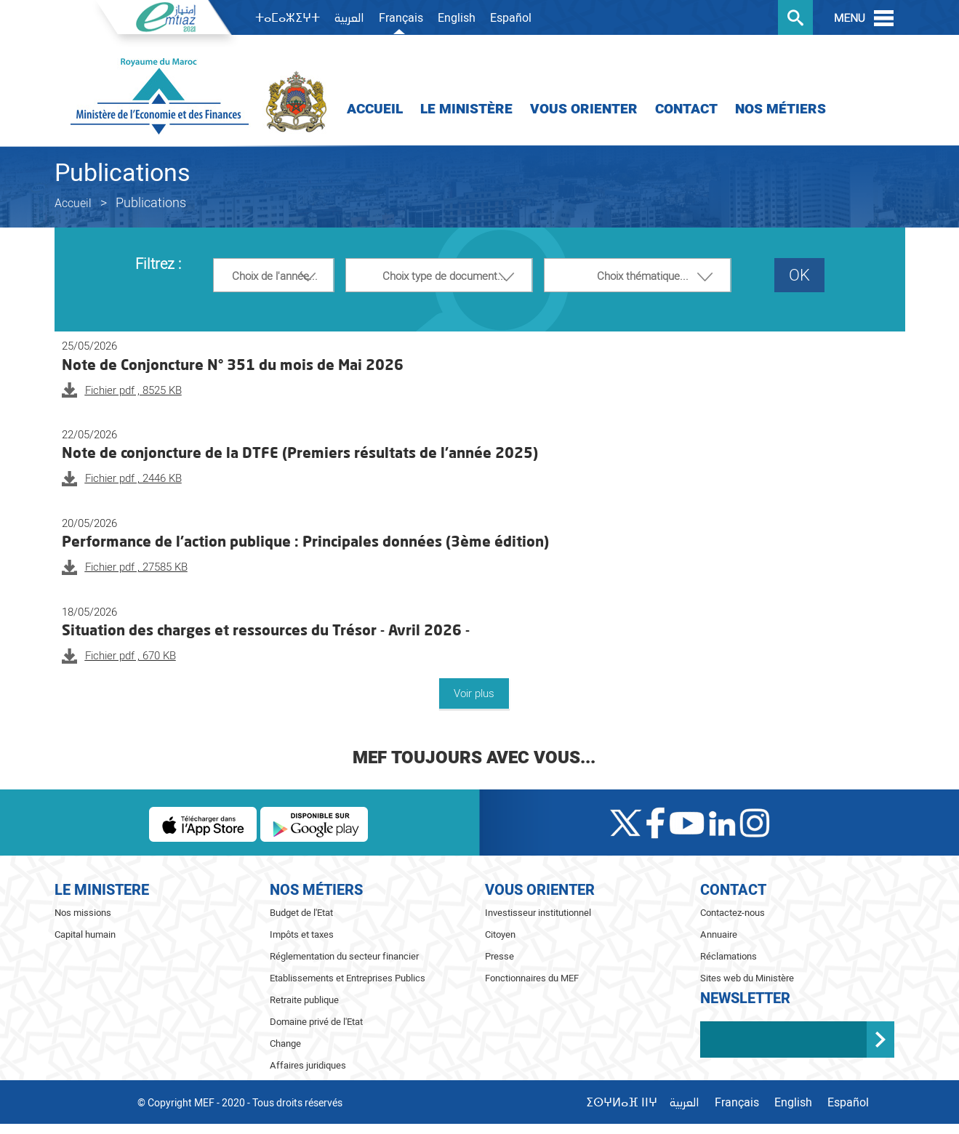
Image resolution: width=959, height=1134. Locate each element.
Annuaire (718, 934)
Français (401, 18)
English (457, 18)
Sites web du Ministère (747, 978)
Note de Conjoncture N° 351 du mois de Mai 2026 (233, 364)
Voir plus (474, 693)
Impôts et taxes (302, 934)
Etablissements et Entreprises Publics (347, 978)
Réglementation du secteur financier (344, 956)
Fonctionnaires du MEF (532, 978)
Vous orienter (584, 109)
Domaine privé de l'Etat (316, 1022)
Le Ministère (466, 109)
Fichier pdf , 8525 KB (133, 390)
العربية (349, 19)
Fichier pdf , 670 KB (130, 656)
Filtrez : (158, 264)
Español (510, 18)
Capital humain (85, 934)
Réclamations (728, 956)
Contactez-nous (732, 913)
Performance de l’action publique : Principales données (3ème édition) (305, 541)
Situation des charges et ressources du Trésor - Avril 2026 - (266, 629)
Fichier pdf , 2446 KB (133, 478)
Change (285, 1043)
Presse (499, 956)
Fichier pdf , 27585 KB (136, 567)
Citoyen (500, 934)
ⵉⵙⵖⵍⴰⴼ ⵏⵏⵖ (621, 1102)
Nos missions (83, 913)
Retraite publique (304, 1000)
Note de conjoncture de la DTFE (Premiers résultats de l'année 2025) (300, 452)
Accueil (375, 109)
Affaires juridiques (308, 1065)
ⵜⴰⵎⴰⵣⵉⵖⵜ (287, 18)
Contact (686, 109)
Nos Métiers (780, 109)
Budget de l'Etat (301, 913)
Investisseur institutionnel (538, 913)
